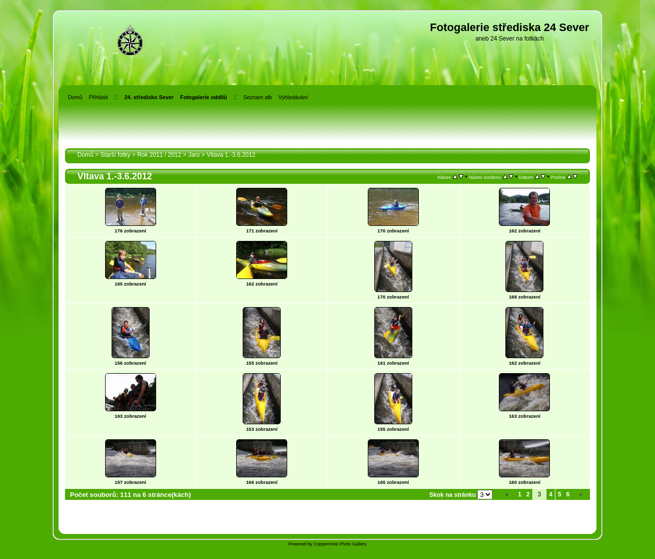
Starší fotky (115, 154)
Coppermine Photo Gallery (339, 543)
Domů (86, 154)
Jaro (194, 154)
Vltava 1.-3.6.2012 (231, 154)
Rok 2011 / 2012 (159, 154)
